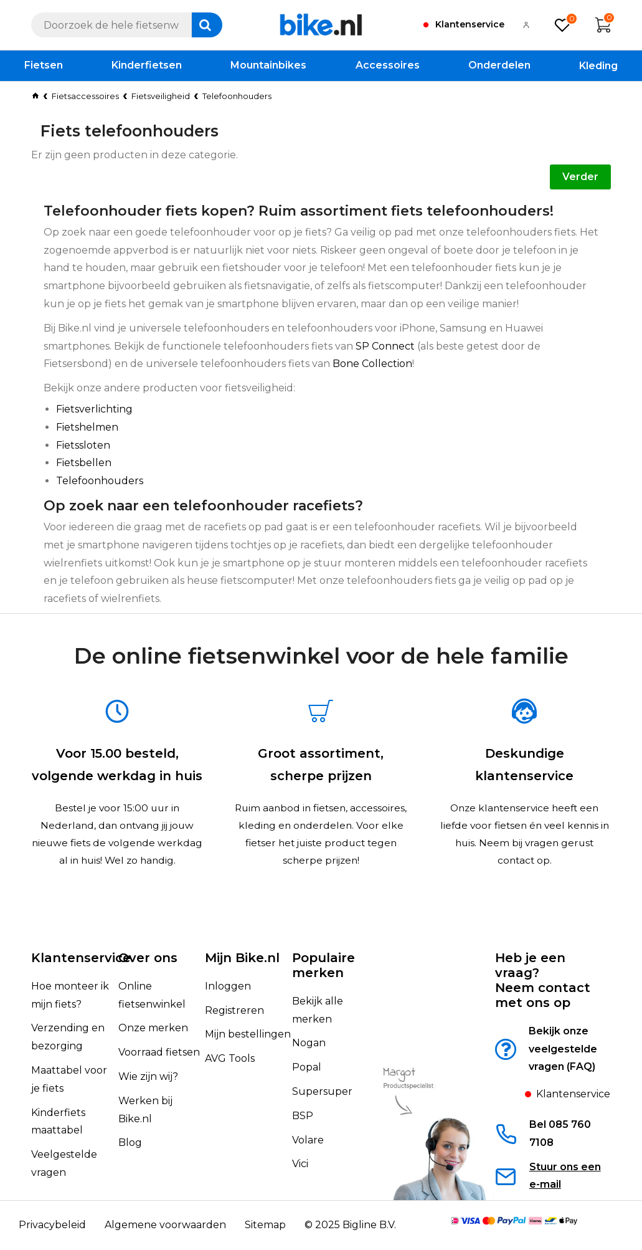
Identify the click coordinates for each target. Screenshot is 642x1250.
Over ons (147, 975)
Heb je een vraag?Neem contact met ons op (542, 998)
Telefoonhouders (99, 481)
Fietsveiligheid (160, 96)
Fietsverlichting (94, 409)
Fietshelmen (87, 427)
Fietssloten (83, 445)
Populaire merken (323, 983)
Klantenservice (81, 975)
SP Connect (385, 346)
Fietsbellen (83, 463)
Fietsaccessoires (85, 96)
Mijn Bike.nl (242, 975)
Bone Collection (372, 364)
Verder (580, 177)
